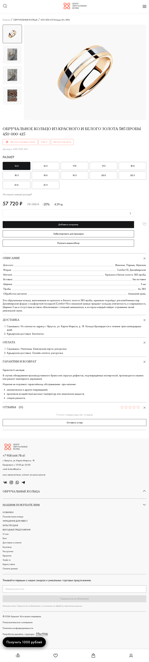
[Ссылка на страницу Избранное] (55, 657)
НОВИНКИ (8, 512)
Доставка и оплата (12, 542)
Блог (5, 538)
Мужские (141, 265)
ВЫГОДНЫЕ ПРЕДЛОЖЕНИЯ (16, 529)
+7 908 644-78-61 (14, 455)
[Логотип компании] (75, 8)
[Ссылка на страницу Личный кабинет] (131, 657)
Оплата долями (10, 568)
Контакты (7, 546)
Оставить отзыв (75, 422)
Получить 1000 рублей (24, 642)
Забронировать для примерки (68, 233)
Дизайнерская (138, 270)
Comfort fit (122, 270)
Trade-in (7, 559)
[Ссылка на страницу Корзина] (93, 657)
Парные (130, 265)
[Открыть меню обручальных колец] (18, 655)
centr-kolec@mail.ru (12, 469)
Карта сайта (9, 564)
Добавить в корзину (68, 224)
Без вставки (139, 279)
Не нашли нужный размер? (17, 194)
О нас (6, 533)
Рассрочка (8, 551)
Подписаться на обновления (74, 598)
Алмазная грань (137, 293)
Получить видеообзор (68, 242)
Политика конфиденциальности (18, 628)
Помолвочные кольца (13, 516)
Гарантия (7, 555)
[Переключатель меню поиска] (5, 6)
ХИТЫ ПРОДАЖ (10, 525)
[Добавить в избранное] (144, 225)
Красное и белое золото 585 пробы (125, 274)
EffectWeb (42, 634)
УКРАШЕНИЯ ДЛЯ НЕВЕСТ (15, 520)
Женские (120, 265)
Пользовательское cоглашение (18, 622)
